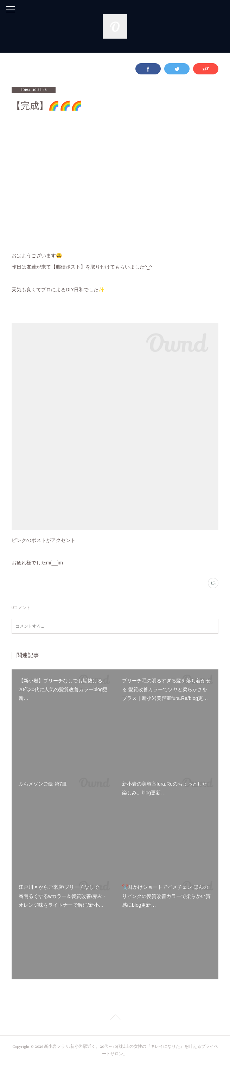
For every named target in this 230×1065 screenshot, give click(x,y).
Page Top (115, 1018)
